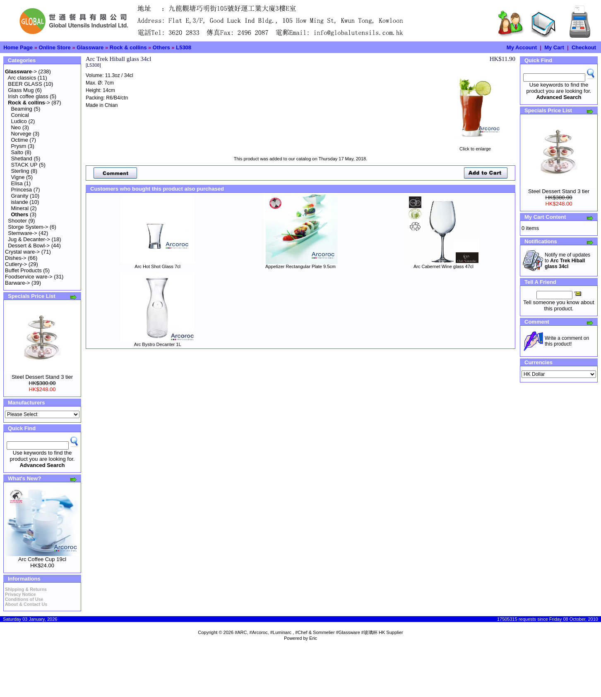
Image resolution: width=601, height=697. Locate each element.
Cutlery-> (16, 264)
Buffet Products (23, 270)
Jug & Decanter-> (29, 239)
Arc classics (22, 78)
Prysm (18, 146)
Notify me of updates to (567, 260)
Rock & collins (128, 47)
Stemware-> (22, 233)
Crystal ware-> (22, 252)
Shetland (21, 158)
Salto (17, 152)
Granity (19, 196)
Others (161, 47)
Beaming (21, 109)
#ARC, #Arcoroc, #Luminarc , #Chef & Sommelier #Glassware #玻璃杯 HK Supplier (319, 632)
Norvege (21, 134)
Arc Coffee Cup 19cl (42, 559)
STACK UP (24, 165)
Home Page (18, 47)
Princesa (21, 189)
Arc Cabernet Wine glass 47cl (443, 266)
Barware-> (17, 283)
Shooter (17, 221)
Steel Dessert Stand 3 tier (42, 377)
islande (19, 202)
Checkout (584, 47)
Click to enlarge (475, 146)
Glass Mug (21, 90)
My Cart (554, 47)
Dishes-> (15, 258)
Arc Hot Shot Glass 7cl (157, 266)
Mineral (20, 208)
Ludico (18, 121)
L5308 (183, 47)
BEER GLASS (25, 84)
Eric (313, 638)
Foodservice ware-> (29, 276)
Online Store (55, 47)
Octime (19, 140)
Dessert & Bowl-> (29, 245)
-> (21, 71)
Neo (16, 127)
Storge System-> (28, 227)
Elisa (16, 183)
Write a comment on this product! (567, 341)
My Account (522, 47)
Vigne (17, 177)
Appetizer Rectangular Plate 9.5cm (300, 266)
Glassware (90, 47)
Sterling (20, 171)
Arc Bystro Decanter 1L (157, 344)
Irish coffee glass (28, 96)
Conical (20, 115)
